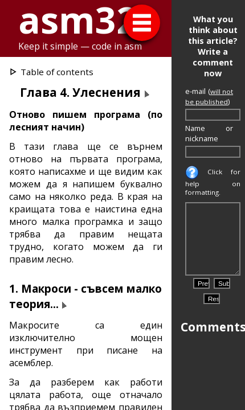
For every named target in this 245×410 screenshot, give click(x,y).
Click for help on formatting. (212, 181)
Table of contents (57, 71)
